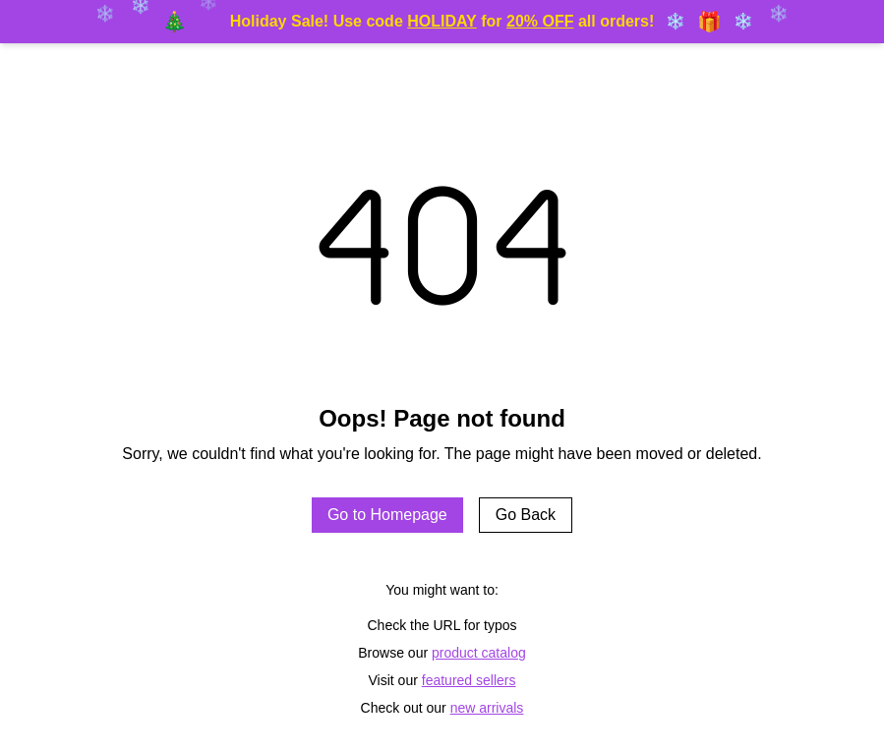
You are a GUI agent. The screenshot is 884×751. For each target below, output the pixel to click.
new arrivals (487, 708)
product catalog (479, 653)
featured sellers (469, 680)
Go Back (526, 514)
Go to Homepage (387, 514)
